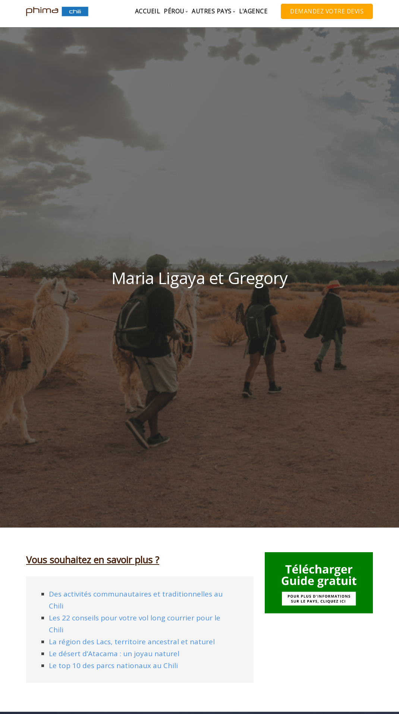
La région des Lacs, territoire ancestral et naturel (132, 642)
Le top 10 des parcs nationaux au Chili (113, 665)
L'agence (253, 11)
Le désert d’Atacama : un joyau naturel (114, 653)
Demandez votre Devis (327, 11)
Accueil (147, 11)
